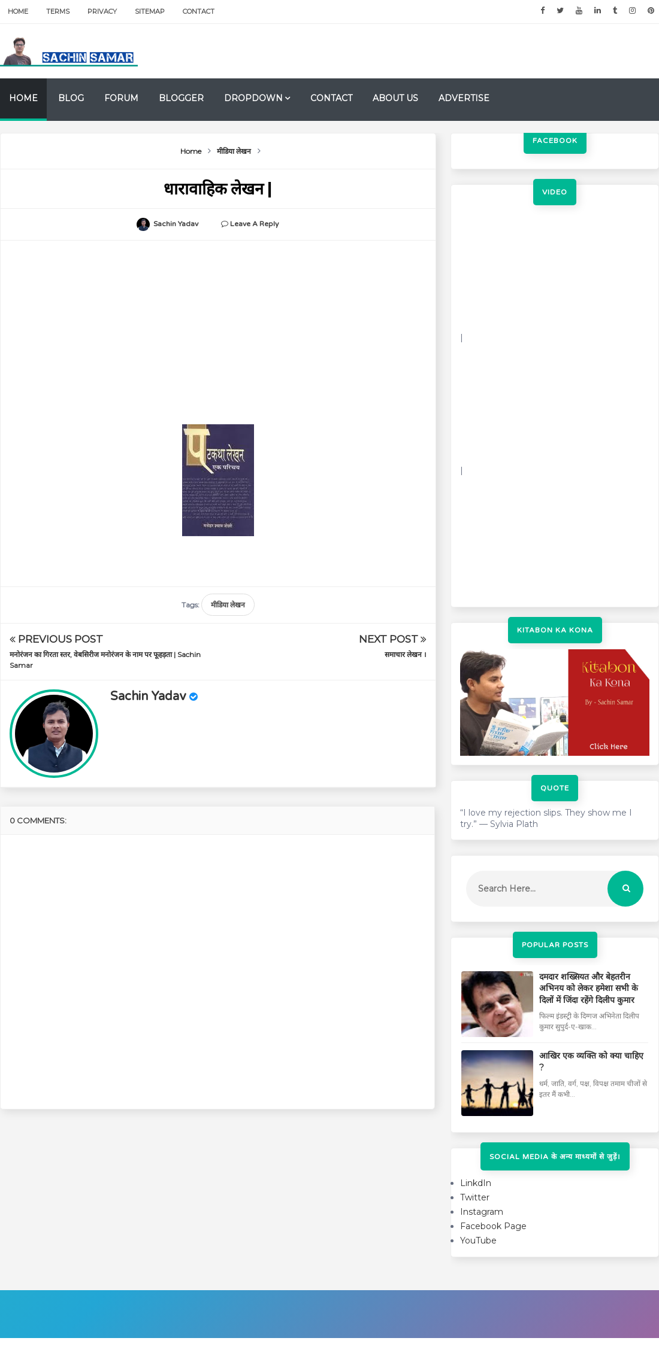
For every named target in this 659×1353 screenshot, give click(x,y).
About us (395, 98)
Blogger (181, 98)
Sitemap (150, 11)
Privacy (102, 11)
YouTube (478, 1240)
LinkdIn (475, 1183)
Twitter (474, 1197)
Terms (57, 11)
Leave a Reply (254, 224)
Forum (121, 98)
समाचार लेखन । (406, 654)
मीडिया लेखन (228, 604)
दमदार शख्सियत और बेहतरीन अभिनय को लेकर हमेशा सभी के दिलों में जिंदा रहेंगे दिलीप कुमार (588, 988)
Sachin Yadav (148, 696)
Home (18, 11)
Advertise (464, 98)
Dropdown (253, 98)
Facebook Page (493, 1226)
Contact (198, 11)
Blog (71, 98)
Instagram (481, 1211)
